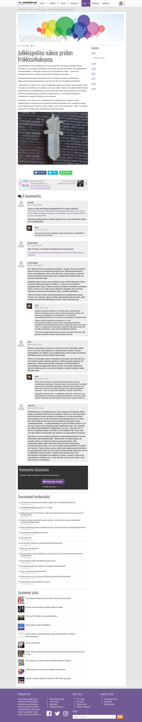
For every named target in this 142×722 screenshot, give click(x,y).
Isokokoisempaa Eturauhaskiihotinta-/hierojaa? (36, 581)
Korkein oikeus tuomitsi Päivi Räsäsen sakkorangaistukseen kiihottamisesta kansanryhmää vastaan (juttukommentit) (52, 514)
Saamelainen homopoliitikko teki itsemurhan (34, 532)
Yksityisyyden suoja (110, 698)
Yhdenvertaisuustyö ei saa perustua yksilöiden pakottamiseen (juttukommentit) (46, 576)
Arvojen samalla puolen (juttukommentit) (33, 571)
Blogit (85, 3)
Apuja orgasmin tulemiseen (29, 548)
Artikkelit (52, 3)
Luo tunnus (80, 701)
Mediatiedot (53, 704)
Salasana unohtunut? (84, 706)
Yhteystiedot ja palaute (56, 698)
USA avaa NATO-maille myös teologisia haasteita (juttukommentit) (41, 543)
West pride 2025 (26, 537)
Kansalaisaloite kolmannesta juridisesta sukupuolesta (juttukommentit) (43, 566)
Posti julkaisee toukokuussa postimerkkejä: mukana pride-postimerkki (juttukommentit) (48, 502)
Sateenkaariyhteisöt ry (56, 706)
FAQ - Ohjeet (81, 698)
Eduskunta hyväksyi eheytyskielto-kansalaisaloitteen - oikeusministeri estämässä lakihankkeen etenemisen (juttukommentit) (50, 521)
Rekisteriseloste (109, 704)
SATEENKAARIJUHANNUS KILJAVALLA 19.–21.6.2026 (37, 507)
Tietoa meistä (53, 701)
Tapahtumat (106, 3)
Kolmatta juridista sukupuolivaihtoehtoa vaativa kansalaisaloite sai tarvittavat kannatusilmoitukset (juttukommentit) (52, 554)
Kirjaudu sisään (53, 481)
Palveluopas (95, 3)
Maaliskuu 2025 (99, 58)
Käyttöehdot (108, 701)
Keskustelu (74, 3)
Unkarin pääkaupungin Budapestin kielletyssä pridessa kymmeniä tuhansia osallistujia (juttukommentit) (53, 527)
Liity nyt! (60, 487)
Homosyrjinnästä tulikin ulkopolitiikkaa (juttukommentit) (38, 560)
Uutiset (42, 3)
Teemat (63, 3)
